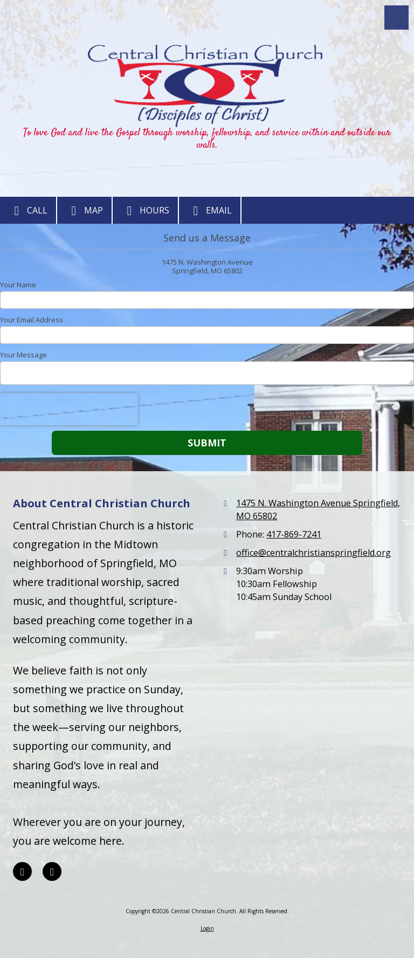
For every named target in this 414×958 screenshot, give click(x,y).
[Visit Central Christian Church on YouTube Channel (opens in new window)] (52, 871)
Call (28, 210)
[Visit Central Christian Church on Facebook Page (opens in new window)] (22, 871)
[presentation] (69, 409)
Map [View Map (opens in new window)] (84, 210)
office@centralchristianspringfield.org (313, 553)
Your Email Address (31, 319)
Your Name (18, 284)
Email (210, 210)
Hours (145, 210)
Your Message (23, 354)
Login (207, 928)
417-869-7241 (293, 534)
